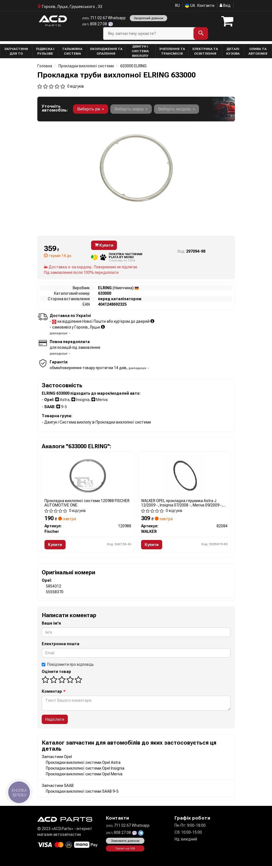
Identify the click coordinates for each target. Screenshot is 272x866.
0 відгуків (75, 86)
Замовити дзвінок (125, 841)
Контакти (205, 5)
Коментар (53, 691)
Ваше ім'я (51, 623)
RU (177, 5)
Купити (104, 245)
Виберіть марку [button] (131, 109)
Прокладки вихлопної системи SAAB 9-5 (82, 791)
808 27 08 (95, 24)
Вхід (225, 5)
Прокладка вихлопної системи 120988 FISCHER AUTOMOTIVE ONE (87, 503)
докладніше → (60, 333)
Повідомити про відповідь (68, 664)
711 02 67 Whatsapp (104, 18)
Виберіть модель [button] (176, 109)
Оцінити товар (56, 671)
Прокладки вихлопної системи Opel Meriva (84, 774)
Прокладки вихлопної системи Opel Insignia (85, 768)
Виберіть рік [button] (90, 109)
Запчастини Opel (57, 756)
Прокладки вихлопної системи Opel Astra (83, 762)
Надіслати (54, 719)
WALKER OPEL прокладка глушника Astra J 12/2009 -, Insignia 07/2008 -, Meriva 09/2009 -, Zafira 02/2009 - (182, 503)
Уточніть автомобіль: (55, 108)
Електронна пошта (60, 644)
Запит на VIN (125, 848)
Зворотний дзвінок (148, 18)
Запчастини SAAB (58, 785)
